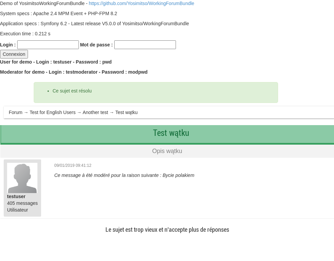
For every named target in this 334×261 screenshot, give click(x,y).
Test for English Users (52, 112)
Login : (8, 44)
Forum (15, 112)
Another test (95, 112)
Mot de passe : (96, 44)
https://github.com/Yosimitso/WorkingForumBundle (141, 3)
